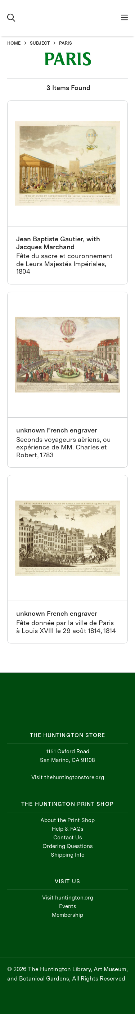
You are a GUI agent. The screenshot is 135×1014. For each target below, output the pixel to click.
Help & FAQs (68, 829)
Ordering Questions (67, 846)
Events (67, 906)
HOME (14, 43)
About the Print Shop (67, 820)
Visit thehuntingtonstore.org (67, 777)
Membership (67, 915)
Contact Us (67, 837)
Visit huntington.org (67, 897)
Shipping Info (68, 855)
